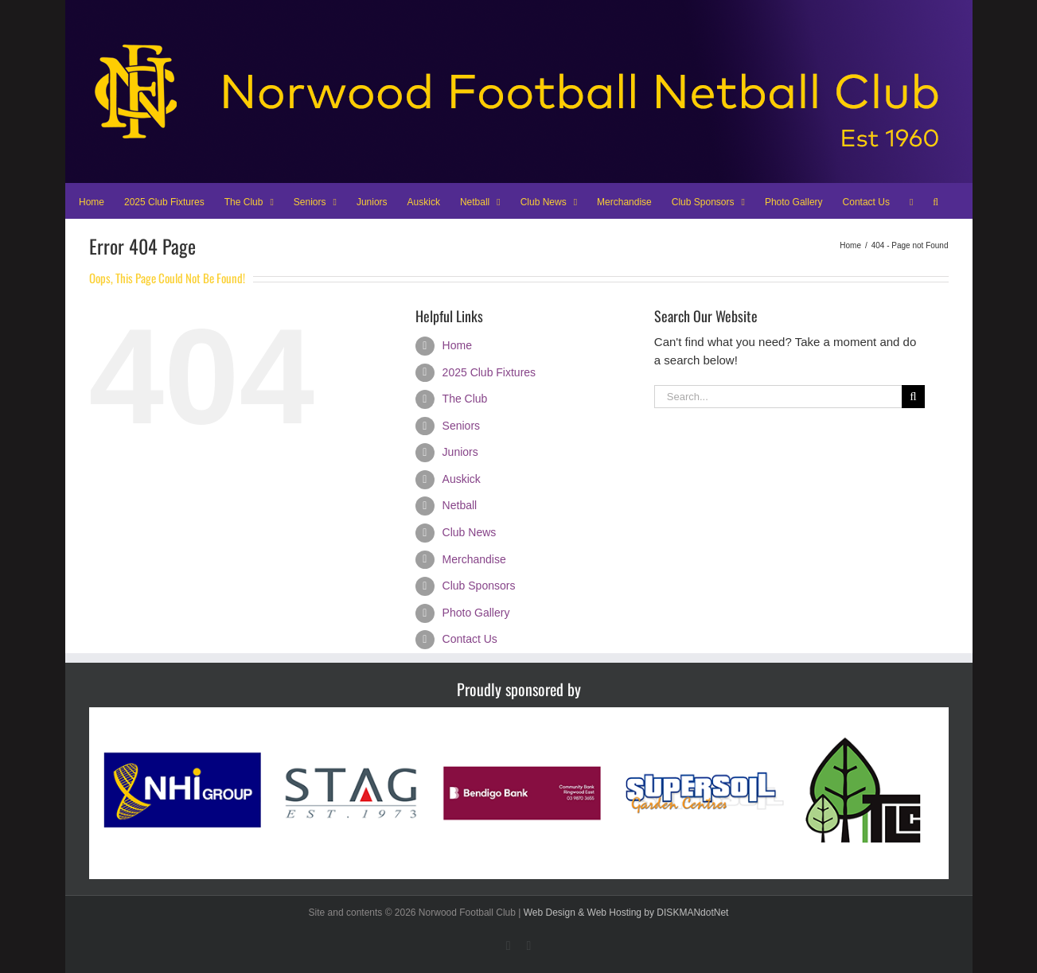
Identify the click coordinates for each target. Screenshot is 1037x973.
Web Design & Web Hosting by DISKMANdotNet (626, 912)
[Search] (913, 396)
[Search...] (778, 396)
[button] (935, 200)
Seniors (461, 425)
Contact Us (469, 638)
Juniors (460, 452)
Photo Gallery (476, 612)
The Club (465, 398)
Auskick (461, 479)
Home (457, 345)
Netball (460, 505)
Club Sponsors (479, 585)
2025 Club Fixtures (489, 372)
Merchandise (474, 559)
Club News (469, 532)
